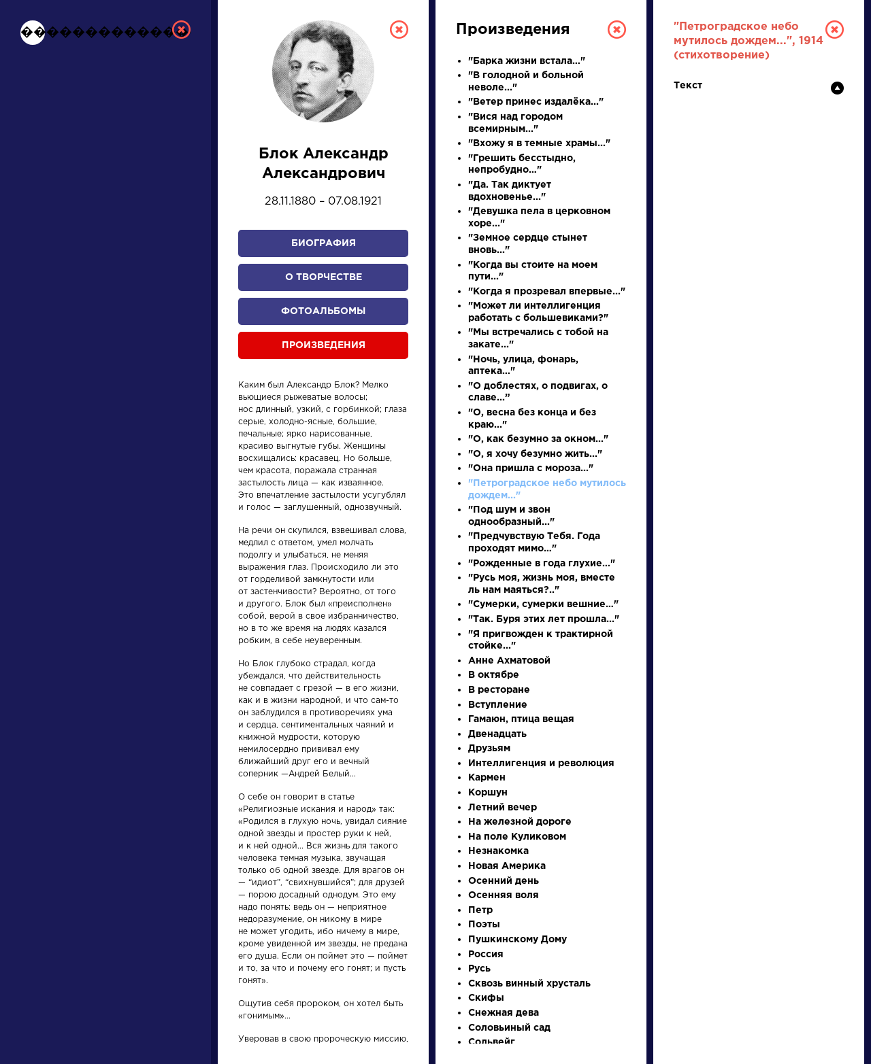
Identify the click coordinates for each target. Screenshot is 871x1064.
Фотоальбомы (323, 311)
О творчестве (323, 277)
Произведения (323, 345)
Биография (323, 243)
